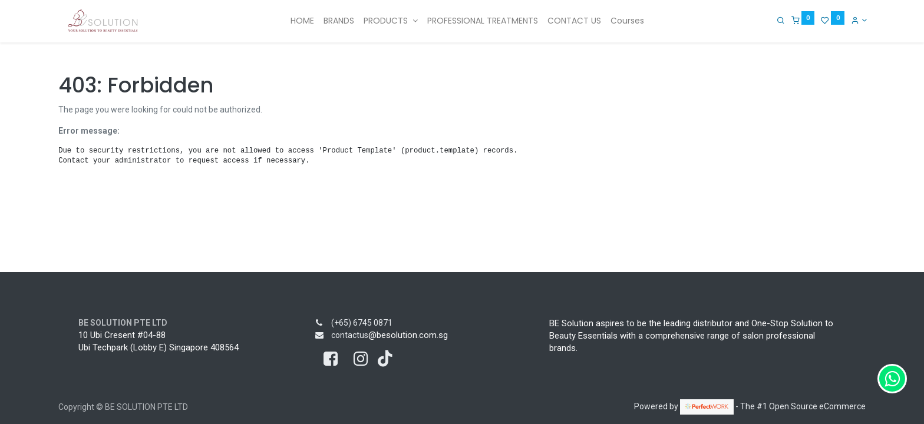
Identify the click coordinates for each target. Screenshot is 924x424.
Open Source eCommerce (817, 406)
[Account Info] (858, 20)
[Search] (780, 20)
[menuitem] (302, 21)
